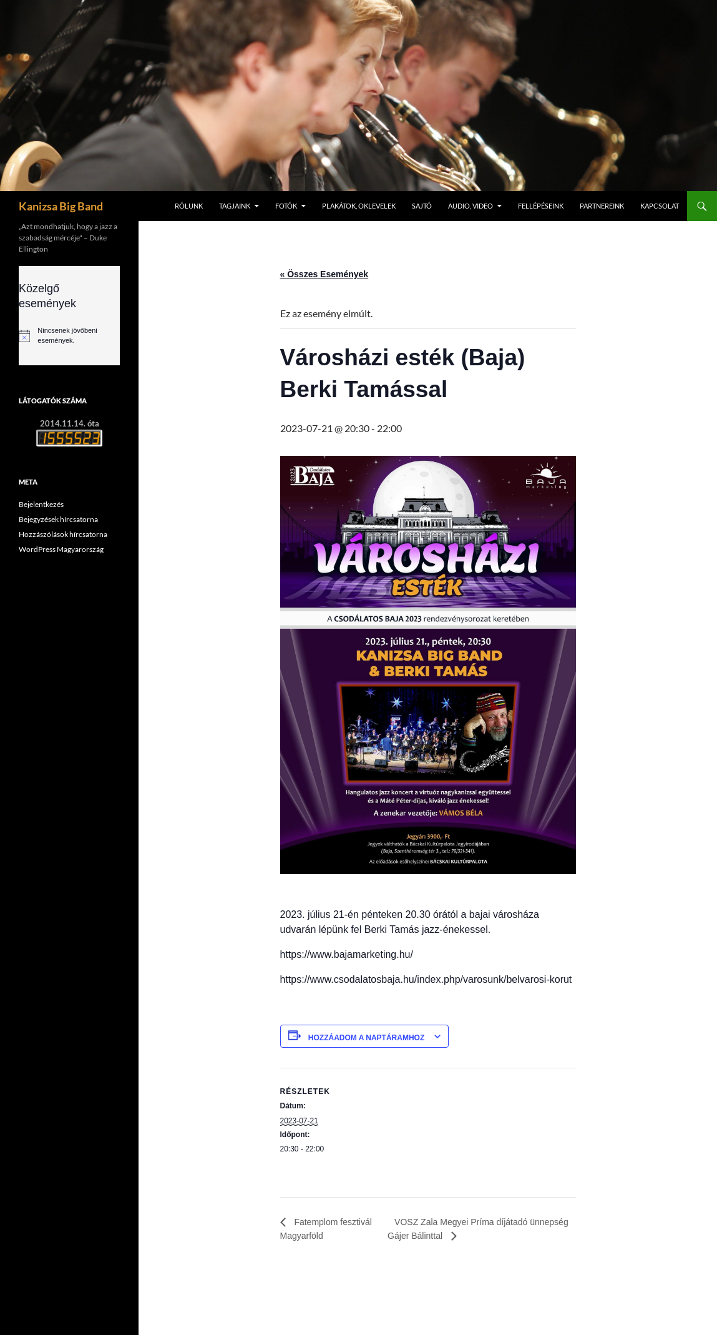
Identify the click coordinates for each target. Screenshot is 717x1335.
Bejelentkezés (41, 504)
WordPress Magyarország (61, 549)
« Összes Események (324, 274)
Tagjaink (234, 206)
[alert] (69, 335)
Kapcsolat (659, 206)
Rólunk (189, 206)
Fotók (286, 206)
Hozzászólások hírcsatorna (63, 534)
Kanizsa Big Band (61, 206)
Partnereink (602, 206)
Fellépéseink (540, 206)
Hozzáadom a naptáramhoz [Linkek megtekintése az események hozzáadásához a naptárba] (366, 1037)
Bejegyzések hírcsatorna (58, 519)
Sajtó (422, 206)
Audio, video (470, 206)
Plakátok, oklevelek (359, 206)
